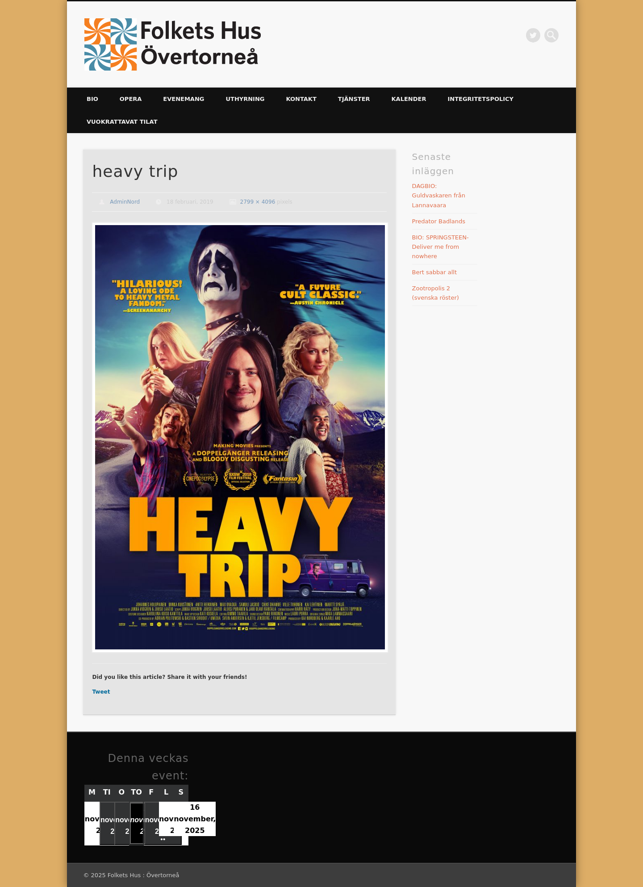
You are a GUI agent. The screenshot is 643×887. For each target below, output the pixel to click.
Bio (92, 99)
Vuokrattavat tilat (122, 121)
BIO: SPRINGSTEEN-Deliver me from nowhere (440, 246)
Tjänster (354, 99)
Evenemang (183, 99)
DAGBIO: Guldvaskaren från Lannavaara (438, 195)
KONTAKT (301, 99)
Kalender (409, 99)
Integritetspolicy (480, 99)
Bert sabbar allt (434, 272)
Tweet (101, 692)
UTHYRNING (244, 99)
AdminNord (125, 202)
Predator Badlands (438, 221)
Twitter (533, 35)
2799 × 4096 (258, 202)
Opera (131, 99)
